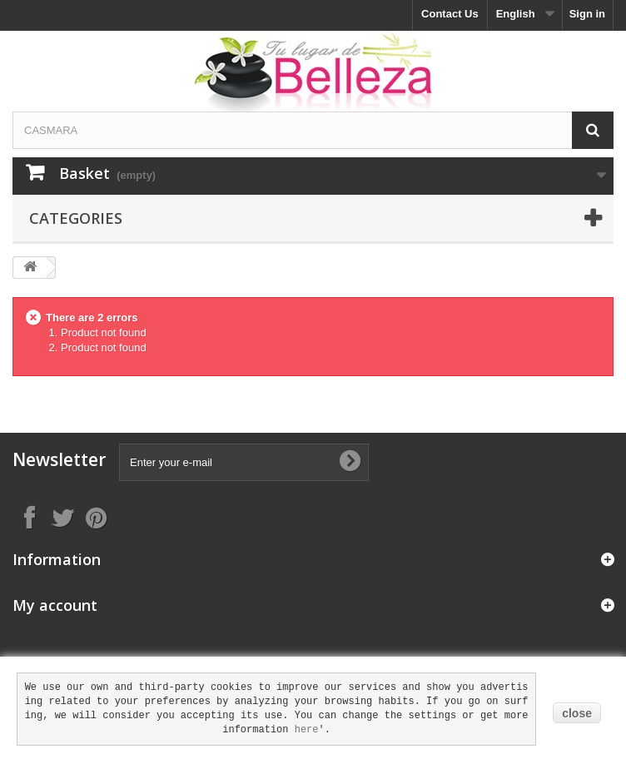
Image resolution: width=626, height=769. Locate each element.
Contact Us (450, 13)
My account (54, 605)
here (307, 730)
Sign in (587, 13)
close (577, 713)
